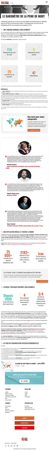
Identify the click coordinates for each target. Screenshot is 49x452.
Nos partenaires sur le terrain (30, 409)
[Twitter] (9, 446)
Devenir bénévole (8, 406)
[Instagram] (14, 446)
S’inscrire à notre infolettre (9, 411)
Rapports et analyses (8, 393)
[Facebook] (6, 446)
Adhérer (6, 407)
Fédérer (26, 395)
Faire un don (7, 409)
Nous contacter (7, 443)
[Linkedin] (11, 446)
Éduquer (26, 393)
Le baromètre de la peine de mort (17, 7)
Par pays (26, 392)
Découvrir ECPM (29, 403)
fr (11, 3)
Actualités (6, 392)
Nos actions (28, 389)
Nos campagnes (27, 397)
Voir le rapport (42, 281)
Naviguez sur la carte (35, 130)
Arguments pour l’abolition (9, 395)
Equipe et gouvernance (28, 407)
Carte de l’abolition (8, 400)
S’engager (7, 403)
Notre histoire (27, 406)
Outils (6, 398)
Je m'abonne (25, 381)
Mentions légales (14, 443)
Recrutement (7, 412)
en (12, 3)
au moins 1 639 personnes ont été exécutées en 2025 (19, 244)
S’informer (8, 7)
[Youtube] (17, 446)
